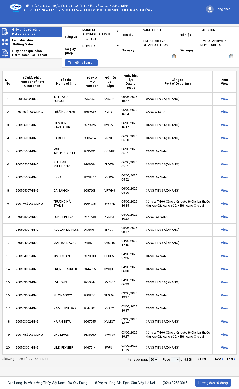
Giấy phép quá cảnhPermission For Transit (29, 53)
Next (218, 359)
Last (230, 359)
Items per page (138, 359)
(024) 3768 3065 (175, 383)
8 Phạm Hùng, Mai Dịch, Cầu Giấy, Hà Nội (125, 383)
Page (167, 359)
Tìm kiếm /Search (81, 62)
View (224, 99)
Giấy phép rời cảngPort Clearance (26, 31)
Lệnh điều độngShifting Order (23, 42)
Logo (83, 8)
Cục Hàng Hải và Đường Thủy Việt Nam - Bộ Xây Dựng (47, 383)
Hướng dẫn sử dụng (213, 383)
